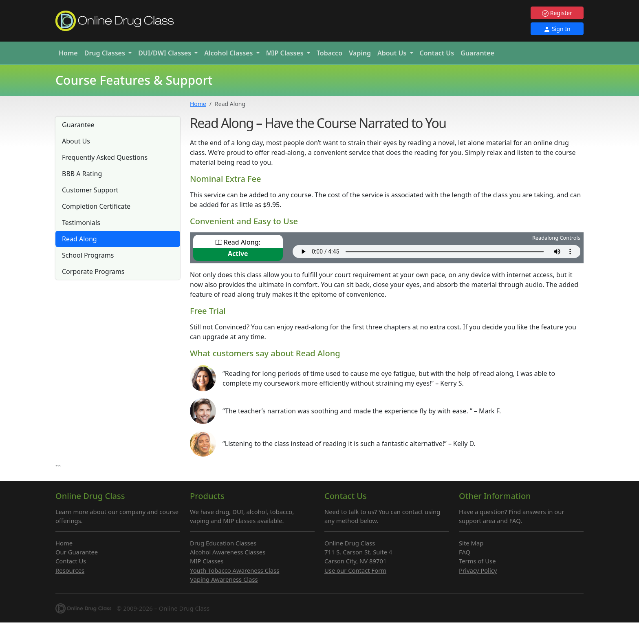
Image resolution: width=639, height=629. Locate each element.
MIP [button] (285, 53)
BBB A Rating (82, 173)
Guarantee (477, 53)
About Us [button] (392, 53)
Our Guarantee (76, 552)
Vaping (360, 53)
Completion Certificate (96, 206)
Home (68, 53)
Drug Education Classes (223, 543)
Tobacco (329, 53)
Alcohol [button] (229, 53)
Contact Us (437, 53)
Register (557, 13)
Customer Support (90, 189)
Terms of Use (477, 561)
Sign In (557, 29)
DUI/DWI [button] (165, 53)
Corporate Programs (93, 271)
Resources (69, 570)
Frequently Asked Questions (105, 157)
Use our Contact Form (355, 570)
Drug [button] (105, 53)
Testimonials (81, 222)
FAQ (464, 552)
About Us (76, 141)
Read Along (79, 238)
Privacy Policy (478, 570)
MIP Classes (206, 561)
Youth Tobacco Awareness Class (234, 570)
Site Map (471, 543)
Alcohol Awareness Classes (227, 552)
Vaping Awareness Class (224, 579)
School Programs (88, 255)
